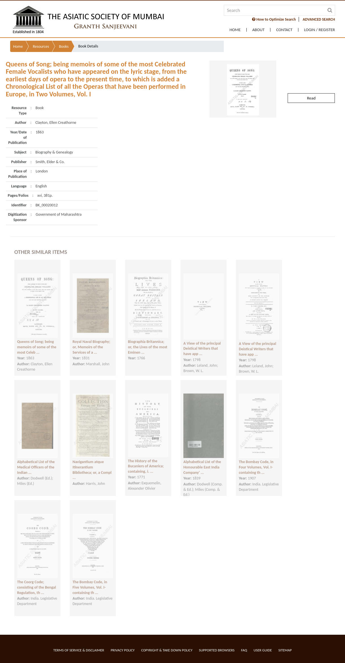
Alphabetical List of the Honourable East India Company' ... (202, 462)
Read (311, 87)
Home (234, 30)
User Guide (262, 650)
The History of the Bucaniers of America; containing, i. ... (146, 461)
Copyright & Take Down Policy (166, 650)
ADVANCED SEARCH (319, 19)
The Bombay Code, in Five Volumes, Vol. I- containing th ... (90, 583)
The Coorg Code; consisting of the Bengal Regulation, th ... (36, 583)
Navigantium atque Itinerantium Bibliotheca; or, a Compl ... (92, 465)
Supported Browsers (217, 650)
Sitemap (285, 650)
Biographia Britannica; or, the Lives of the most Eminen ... (147, 342)
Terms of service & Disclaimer (78, 650)
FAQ (244, 650)
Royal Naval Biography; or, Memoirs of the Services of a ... (91, 342)
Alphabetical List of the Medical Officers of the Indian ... (36, 462)
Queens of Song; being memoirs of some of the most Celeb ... (37, 342)
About (258, 30)
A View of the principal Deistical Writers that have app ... (202, 344)
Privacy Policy (123, 650)
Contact (284, 30)
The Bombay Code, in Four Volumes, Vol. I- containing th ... (256, 462)
